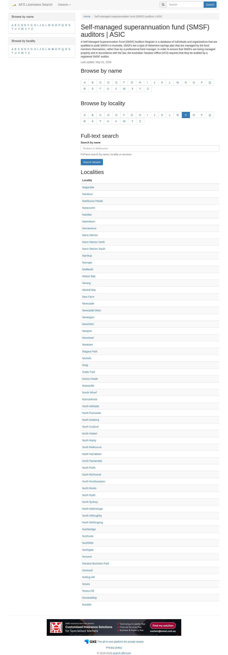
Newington (88, 317)
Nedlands (87, 269)
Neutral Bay (89, 289)
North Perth (89, 467)
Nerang (86, 283)
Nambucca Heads (92, 200)
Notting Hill (88, 577)
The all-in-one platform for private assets (120, 641)
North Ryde (88, 495)
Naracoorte (88, 207)
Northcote (87, 536)
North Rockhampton (93, 481)
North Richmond (91, 474)
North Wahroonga (92, 508)
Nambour (87, 194)
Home (87, 16)
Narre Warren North (93, 242)
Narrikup (87, 255)
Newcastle (88, 303)
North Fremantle (91, 413)
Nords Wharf (89, 392)
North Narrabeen (91, 454)
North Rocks (89, 488)
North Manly (89, 440)
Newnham (88, 324)
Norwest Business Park (95, 563)
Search (210, 4)
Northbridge (89, 529)
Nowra (86, 584)
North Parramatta (92, 460)
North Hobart (89, 433)
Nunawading (89, 597)
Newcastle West (91, 310)
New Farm (88, 296)
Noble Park (88, 371)
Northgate (87, 549)
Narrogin (87, 262)
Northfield (87, 542)
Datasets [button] (64, 4)
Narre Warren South (93, 248)
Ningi (85, 365)
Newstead (88, 337)
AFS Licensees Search (35, 4)
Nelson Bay (89, 276)
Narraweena (89, 228)
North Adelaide (90, 406)
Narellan (87, 214)
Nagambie (88, 187)
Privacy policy (114, 647)
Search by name (91, 142)
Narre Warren (90, 235)
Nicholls (86, 358)
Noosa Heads (90, 378)
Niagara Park (89, 351)
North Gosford (90, 426)
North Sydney (90, 501)
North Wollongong (92, 522)
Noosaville (88, 385)
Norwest (87, 556)
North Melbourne (91, 447)
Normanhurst (89, 399)
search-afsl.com (122, 653)
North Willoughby (92, 515)
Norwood (87, 570)
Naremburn (88, 221)
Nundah (86, 604)
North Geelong (90, 419)
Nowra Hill (88, 590)
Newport (87, 330)
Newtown (87, 344)
